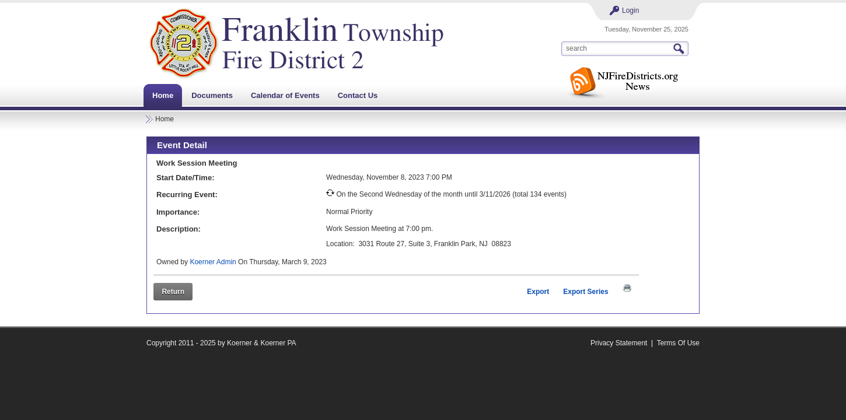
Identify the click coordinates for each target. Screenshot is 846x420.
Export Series (585, 292)
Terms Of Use (678, 343)
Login (630, 10)
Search (680, 48)
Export (538, 292)
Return (173, 292)
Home (164, 119)
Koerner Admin (213, 262)
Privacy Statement (618, 343)
